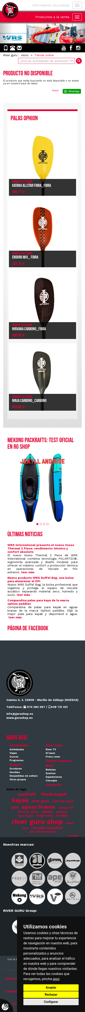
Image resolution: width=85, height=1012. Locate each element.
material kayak (63, 801)
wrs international (42, 831)
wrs (25, 828)
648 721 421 (58, 707)
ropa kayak (25, 815)
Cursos (14, 756)
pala (15, 807)
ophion (47, 812)
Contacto (53, 785)
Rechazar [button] (51, 994)
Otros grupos (18, 779)
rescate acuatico (47, 828)
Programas (17, 760)
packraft (27, 794)
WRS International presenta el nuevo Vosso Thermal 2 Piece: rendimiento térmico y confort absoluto (40, 548)
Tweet (55, 90)
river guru (40, 801)
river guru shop (37, 822)
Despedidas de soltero (24, 776)
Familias (15, 772)
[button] (6, 33)
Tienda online (44, 55)
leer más (27, 572)
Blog (49, 766)
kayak (20, 800)
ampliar (74, 835)
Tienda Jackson (58, 761)
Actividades (19, 745)
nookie (62, 816)
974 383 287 (34, 707)
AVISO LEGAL (14, 978)
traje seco (44, 816)
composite (66, 807)
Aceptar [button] (51, 987)
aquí (56, 979)
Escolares (16, 768)
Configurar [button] (51, 1001)
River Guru (54, 745)
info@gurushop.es (19, 713)
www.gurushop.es (19, 717)
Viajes (13, 753)
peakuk (61, 811)
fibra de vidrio (28, 811)
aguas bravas (38, 807)
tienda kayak (54, 794)
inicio (24, 55)
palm (69, 823)
